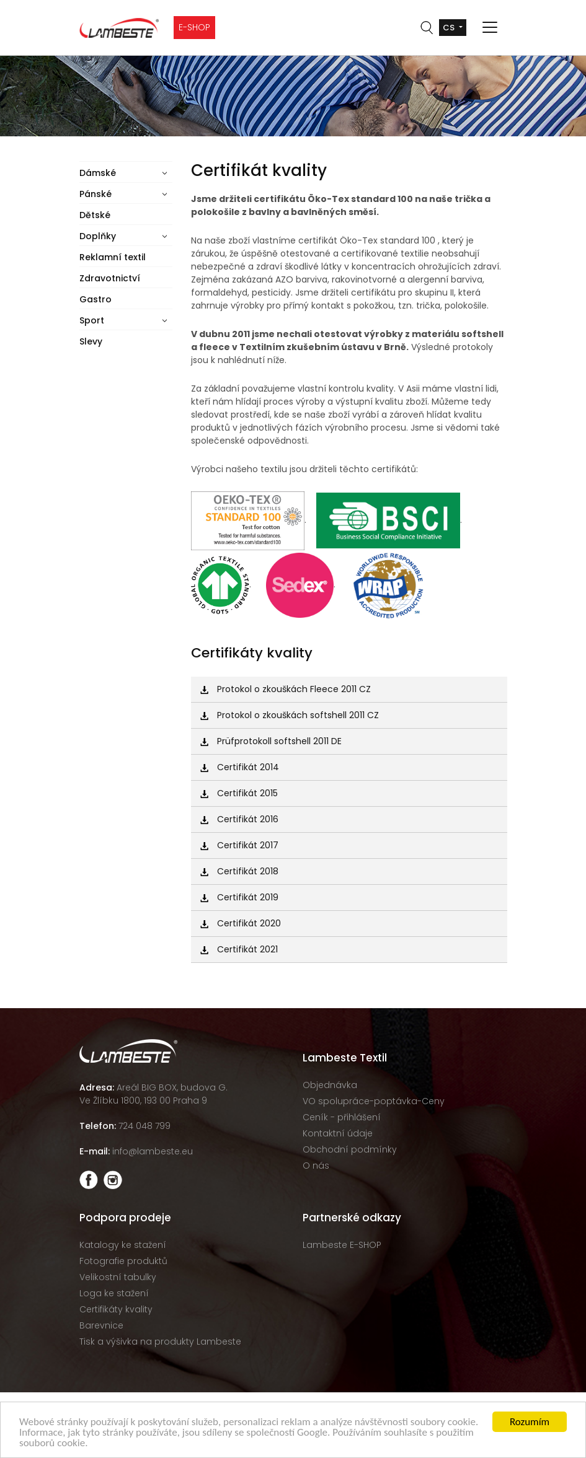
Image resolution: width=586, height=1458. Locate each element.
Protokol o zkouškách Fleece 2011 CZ (285, 689)
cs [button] (449, 27)
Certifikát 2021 (239, 949)
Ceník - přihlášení (342, 1117)
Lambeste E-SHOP (342, 1245)
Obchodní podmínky (350, 1149)
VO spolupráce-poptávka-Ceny (374, 1101)
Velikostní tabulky (117, 1277)
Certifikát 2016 (239, 819)
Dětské (94, 215)
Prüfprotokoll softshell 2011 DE (271, 741)
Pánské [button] (95, 194)
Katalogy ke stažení (122, 1245)
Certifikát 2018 (239, 871)
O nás (316, 1165)
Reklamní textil (112, 257)
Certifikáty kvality (116, 1309)
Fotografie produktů (123, 1261)
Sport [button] (91, 320)
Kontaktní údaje (338, 1133)
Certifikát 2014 (239, 767)
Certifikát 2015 (239, 793)
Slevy (90, 341)
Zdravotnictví (109, 278)
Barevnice (101, 1325)
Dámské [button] (97, 173)
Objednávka (330, 1085)
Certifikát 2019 (239, 897)
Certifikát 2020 (240, 923)
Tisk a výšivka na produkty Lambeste (160, 1341)
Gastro (95, 299)
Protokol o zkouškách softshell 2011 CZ (289, 715)
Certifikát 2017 (239, 845)
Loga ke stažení (114, 1293)
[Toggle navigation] (490, 27)
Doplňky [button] (97, 236)
